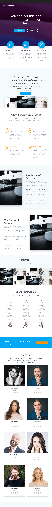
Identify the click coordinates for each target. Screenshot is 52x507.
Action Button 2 (32, 30)
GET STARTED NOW (26, 93)
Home (28, 5)
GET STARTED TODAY (42, 342)
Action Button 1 (19, 30)
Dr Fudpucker (35, 5)
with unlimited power (27, 80)
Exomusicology (9, 5)
